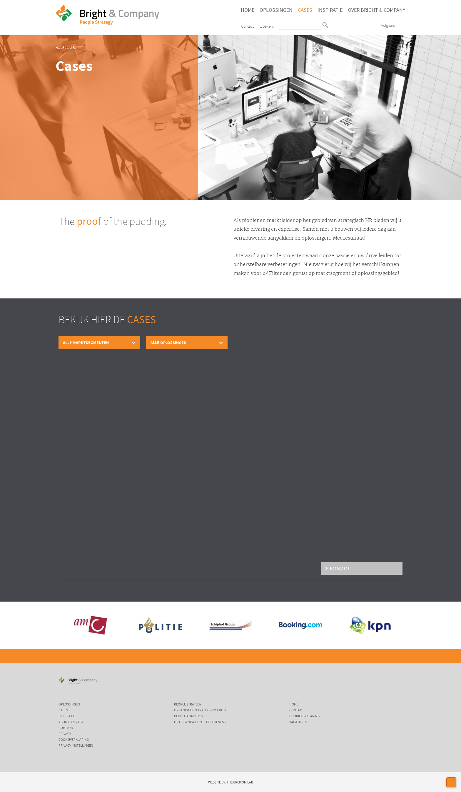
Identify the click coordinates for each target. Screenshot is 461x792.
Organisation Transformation (200, 710)
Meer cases (340, 568)
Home (247, 10)
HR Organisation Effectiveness (200, 722)
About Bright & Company (71, 725)
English (333, 27)
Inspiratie (330, 10)
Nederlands (333, 22)
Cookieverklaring (74, 740)
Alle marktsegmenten (86, 343)
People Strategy (187, 704)
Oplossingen (276, 10)
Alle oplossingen (168, 343)
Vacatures (298, 722)
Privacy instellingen (76, 745)
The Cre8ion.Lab (240, 782)
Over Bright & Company (376, 10)
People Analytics (188, 716)
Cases (305, 10)
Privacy (65, 734)
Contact (247, 26)
